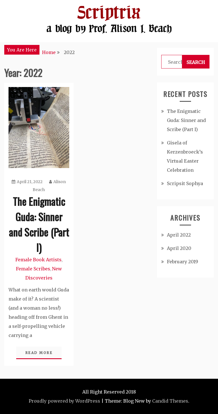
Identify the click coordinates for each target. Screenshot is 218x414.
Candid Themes (170, 401)
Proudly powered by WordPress (64, 401)
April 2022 (179, 235)
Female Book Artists (38, 259)
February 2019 (182, 261)
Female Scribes (33, 269)
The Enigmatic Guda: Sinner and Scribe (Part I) (39, 224)
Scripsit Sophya (185, 183)
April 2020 (179, 248)
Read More (39, 353)
